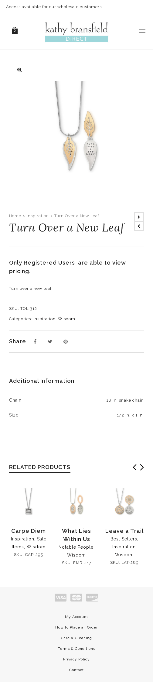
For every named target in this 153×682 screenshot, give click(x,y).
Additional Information (41, 381)
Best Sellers (123, 538)
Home (15, 216)
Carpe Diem (28, 531)
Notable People (76, 547)
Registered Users (51, 262)
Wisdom (66, 319)
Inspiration (38, 216)
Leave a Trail (124, 531)
